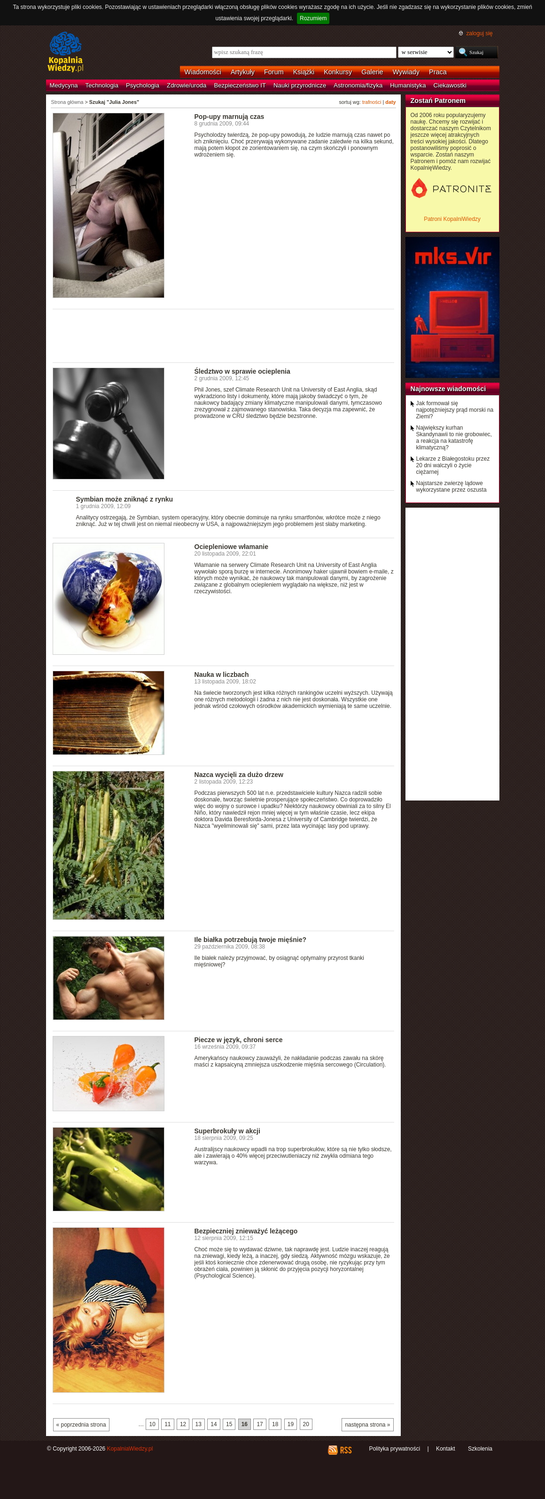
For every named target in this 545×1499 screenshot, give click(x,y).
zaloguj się (479, 33)
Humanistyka (408, 85)
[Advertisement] (224, 335)
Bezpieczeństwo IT (240, 85)
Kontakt (445, 1448)
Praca (438, 72)
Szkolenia (480, 1448)
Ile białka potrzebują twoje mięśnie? (251, 939)
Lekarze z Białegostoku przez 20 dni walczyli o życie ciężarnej (453, 465)
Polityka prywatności (394, 1448)
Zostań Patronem (438, 100)
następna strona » (367, 1424)
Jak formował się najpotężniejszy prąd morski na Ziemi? (455, 410)
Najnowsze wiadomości (448, 388)
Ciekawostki (450, 85)
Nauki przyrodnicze (299, 85)
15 (229, 1424)
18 (275, 1424)
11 (167, 1424)
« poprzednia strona (81, 1424)
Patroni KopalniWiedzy (452, 219)
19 (291, 1424)
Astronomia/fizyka (358, 85)
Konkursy (338, 72)
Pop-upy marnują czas (230, 116)
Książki (304, 72)
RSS (345, 1450)
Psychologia (142, 85)
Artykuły (243, 72)
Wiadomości (203, 72)
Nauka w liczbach (222, 674)
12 (183, 1424)
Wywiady (406, 72)
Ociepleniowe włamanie (232, 546)
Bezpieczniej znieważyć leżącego (246, 1231)
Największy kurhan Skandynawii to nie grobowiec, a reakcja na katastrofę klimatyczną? (454, 437)
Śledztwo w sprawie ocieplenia (242, 371)
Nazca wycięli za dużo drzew (239, 774)
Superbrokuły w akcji (227, 1131)
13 (198, 1424)
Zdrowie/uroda (186, 85)
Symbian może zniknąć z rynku (124, 499)
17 (260, 1424)
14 (213, 1424)
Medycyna (64, 85)
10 (152, 1424)
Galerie (372, 72)
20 (306, 1424)
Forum (274, 72)
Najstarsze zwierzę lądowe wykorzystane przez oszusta (451, 486)
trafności (372, 102)
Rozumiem (313, 18)
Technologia (102, 85)
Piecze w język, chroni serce (239, 1040)
